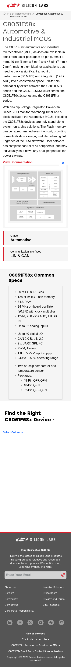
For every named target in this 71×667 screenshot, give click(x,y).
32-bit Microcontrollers (35, 639)
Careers (9, 593)
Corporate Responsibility (19, 611)
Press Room (50, 593)
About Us (10, 587)
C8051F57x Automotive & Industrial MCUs (35, 645)
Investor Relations (53, 587)
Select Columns (13, 432)
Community (11, 599)
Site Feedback (51, 605)
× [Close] (63, 163)
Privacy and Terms (54, 599)
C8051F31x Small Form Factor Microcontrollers (35, 651)
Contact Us (11, 605)
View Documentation (18, 162)
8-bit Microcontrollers (20, 13)
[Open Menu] (62, 5)
